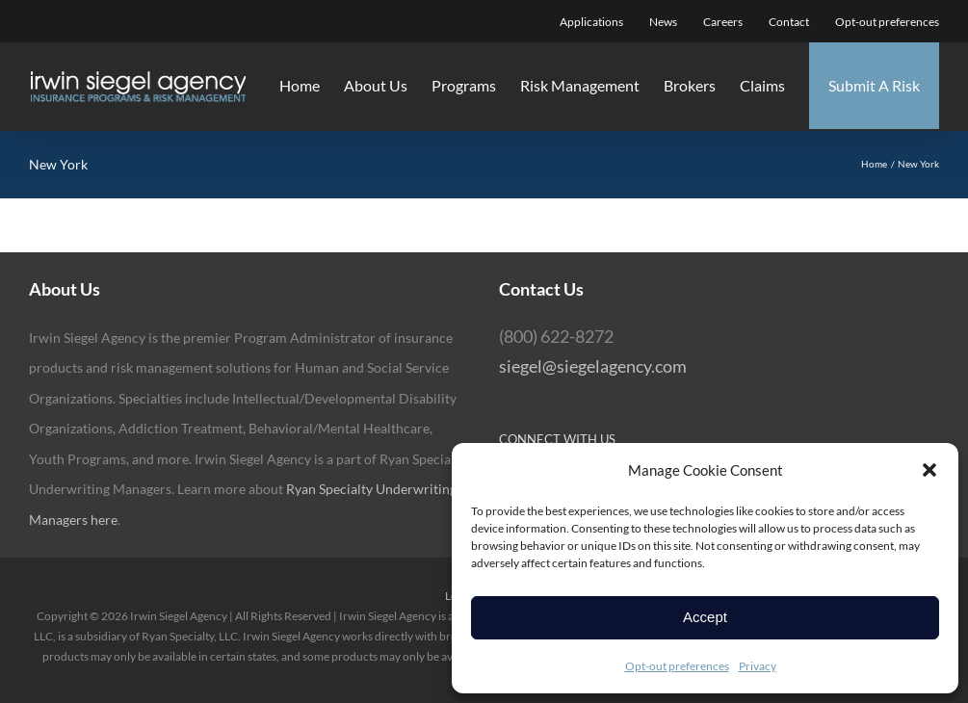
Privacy (757, 666)
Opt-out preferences (677, 666)
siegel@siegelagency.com (593, 366)
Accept (705, 617)
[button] (929, 470)
